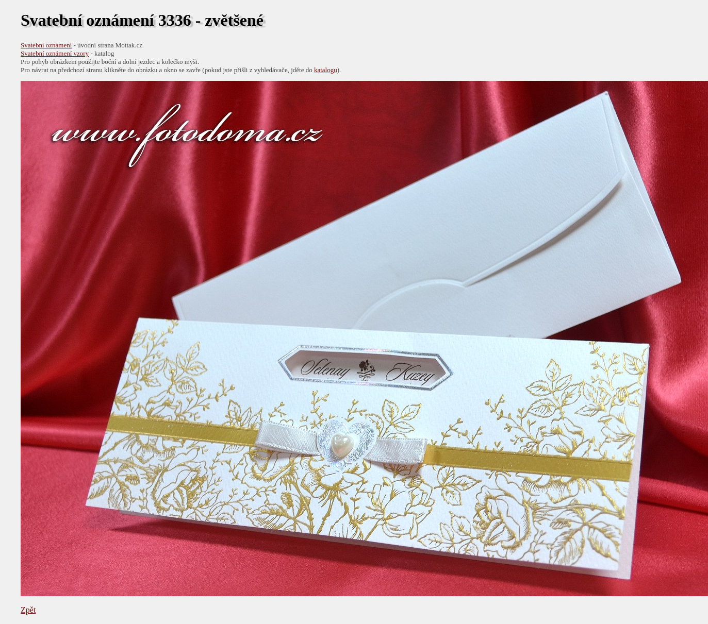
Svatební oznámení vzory (55, 53)
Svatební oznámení (46, 45)
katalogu (325, 70)
